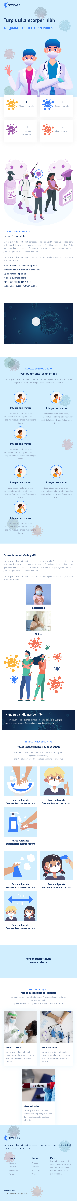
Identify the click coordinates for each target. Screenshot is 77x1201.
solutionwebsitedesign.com (15, 1194)
